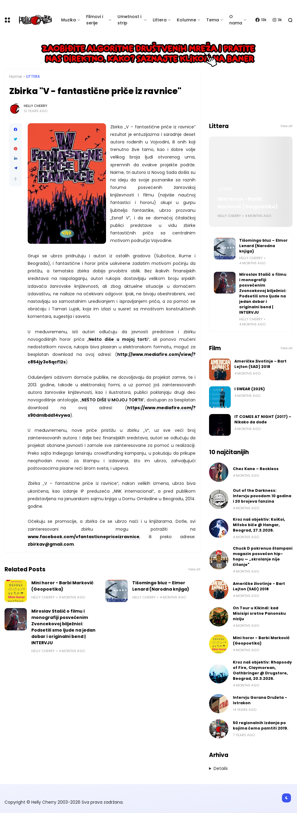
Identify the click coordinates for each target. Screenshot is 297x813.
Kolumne (186, 20)
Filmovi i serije (94, 20)
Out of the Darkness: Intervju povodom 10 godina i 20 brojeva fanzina (262, 496)
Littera (160, 20)
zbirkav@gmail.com (51, 544)
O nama (235, 20)
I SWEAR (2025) (249, 388)
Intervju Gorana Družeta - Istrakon (260, 700)
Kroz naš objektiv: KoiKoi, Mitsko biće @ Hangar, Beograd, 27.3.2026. (259, 525)
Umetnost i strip (129, 20)
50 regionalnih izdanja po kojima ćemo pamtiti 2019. (260, 725)
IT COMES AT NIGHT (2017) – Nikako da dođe (262, 419)
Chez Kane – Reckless (256, 468)
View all (194, 569)
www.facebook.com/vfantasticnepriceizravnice (83, 537)
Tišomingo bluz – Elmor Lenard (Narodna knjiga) (160, 586)
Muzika (68, 20)
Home (15, 77)
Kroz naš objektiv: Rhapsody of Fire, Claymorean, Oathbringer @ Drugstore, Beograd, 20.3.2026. (262, 670)
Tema (212, 20)
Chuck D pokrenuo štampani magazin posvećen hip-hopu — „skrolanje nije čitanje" (262, 556)
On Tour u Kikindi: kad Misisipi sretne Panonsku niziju (259, 613)
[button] (15, 179)
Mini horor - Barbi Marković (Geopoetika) (62, 586)
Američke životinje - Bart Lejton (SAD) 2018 (260, 364)
